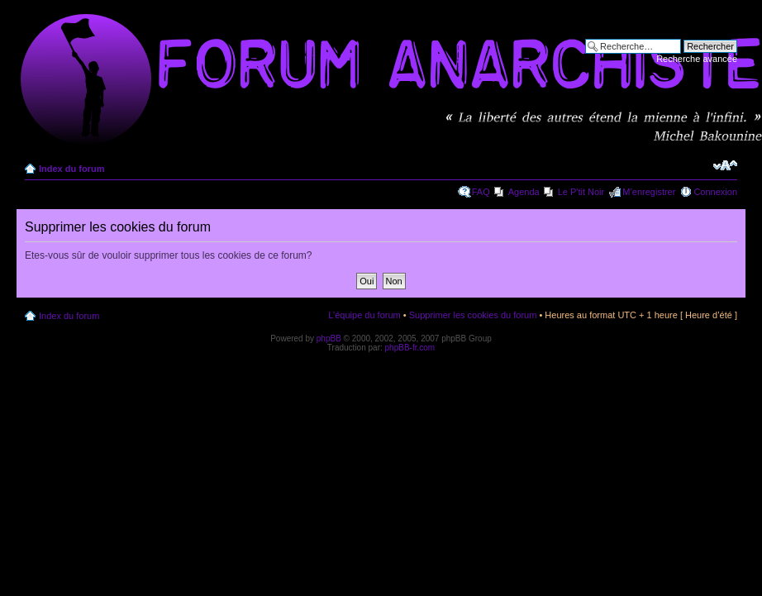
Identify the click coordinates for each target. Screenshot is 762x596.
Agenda (524, 192)
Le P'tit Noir (581, 192)
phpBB (329, 338)
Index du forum (71, 169)
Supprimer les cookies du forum (473, 315)
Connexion (715, 192)
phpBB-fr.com (410, 347)
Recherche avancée (696, 59)
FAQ (481, 192)
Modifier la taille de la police (725, 165)
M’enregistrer (648, 192)
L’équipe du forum (364, 315)
